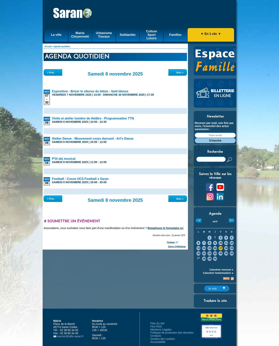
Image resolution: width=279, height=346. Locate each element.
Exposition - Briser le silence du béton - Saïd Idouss (90, 91)
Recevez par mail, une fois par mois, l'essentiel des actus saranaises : (214, 126)
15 (209, 248)
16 (215, 248)
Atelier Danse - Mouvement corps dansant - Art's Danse (92, 138)
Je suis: (216, 288)
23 (215, 253)
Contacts (155, 335)
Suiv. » (179, 72)
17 (220, 248)
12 (232, 243)
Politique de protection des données (172, 332)
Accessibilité (157, 341)
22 (209, 253)
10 (220, 243)
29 (209, 258)
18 (226, 248)
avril (215, 221)
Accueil (48, 47)
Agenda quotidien (62, 47)
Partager (171, 242)
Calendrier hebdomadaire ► (218, 273)
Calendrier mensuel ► (221, 269)
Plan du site (157, 323)
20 (198, 253)
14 (204, 248)
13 (198, 248)
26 (232, 253)
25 (226, 253)
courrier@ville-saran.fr (70, 336)
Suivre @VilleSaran (177, 247)
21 (204, 253)
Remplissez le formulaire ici (165, 228)
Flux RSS (156, 326)
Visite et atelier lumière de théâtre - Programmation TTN (93, 118)
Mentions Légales (161, 329)
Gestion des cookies (162, 338)
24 (220, 253)
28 (204, 258)
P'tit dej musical (63, 158)
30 (215, 258)
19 (232, 248)
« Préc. (51, 72)
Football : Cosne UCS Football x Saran (80, 178)
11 (226, 243)
